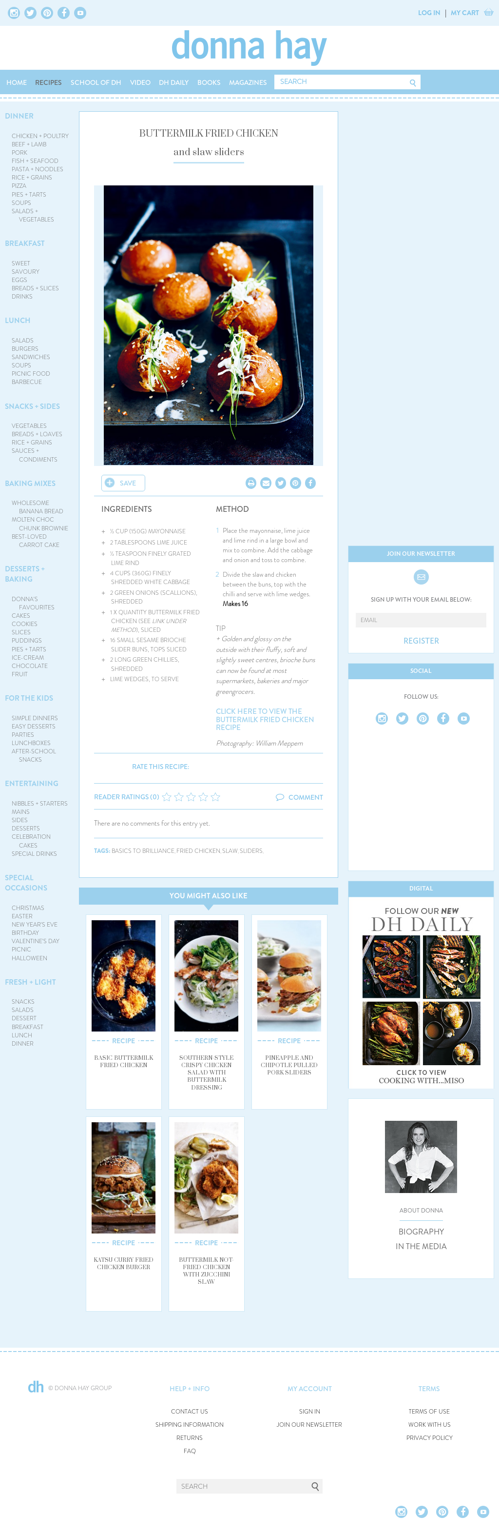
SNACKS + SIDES (32, 406)
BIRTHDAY (25, 933)
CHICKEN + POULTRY (40, 136)
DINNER (19, 116)
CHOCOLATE (30, 666)
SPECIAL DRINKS (34, 854)
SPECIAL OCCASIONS (26, 882)
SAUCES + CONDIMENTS (35, 455)
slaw (230, 851)
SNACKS (23, 1001)
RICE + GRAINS (32, 177)
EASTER (22, 916)
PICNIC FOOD (31, 373)
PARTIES (23, 734)
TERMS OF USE (429, 1412)
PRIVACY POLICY (429, 1438)
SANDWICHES (31, 357)
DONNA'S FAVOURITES (33, 603)
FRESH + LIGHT (30, 982)
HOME (16, 82)
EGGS (19, 280)
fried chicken (198, 851)
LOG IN (429, 13)
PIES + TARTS (29, 194)
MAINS (21, 812)
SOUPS (21, 203)
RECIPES (48, 82)
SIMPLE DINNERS (35, 718)
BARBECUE (27, 382)
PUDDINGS (27, 640)
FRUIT (20, 674)
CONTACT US (189, 1412)
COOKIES (25, 624)
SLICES (21, 632)
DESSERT (24, 1018)
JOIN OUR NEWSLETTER (309, 1425)
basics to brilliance (143, 851)
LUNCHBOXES (31, 743)
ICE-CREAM (28, 657)
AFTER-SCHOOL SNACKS (34, 755)
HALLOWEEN (29, 958)
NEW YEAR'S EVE (35, 924)
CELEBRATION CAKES (31, 841)
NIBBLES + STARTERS (40, 803)
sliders (251, 851)
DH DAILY (174, 82)
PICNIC (21, 949)
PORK (19, 152)
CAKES (21, 615)
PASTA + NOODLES (37, 169)
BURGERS (25, 348)
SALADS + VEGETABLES (33, 215)
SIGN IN (309, 1412)
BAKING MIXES (30, 483)
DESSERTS (26, 828)
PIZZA (19, 186)
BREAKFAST (25, 243)
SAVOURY (25, 271)
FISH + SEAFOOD (35, 161)
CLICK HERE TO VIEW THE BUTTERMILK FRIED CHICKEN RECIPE (265, 720)
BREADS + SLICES (35, 288)
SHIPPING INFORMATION (189, 1425)
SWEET (21, 263)
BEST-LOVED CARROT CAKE (36, 540)
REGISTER (421, 641)
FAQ (190, 1451)
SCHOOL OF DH (96, 82)
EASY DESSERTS (34, 726)
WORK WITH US (429, 1425)
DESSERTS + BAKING (25, 574)
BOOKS (209, 82)
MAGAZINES (248, 82)
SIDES (20, 820)
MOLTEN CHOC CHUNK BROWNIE (40, 523)
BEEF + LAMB (29, 144)
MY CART (465, 13)
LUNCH (18, 320)
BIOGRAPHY (421, 1232)
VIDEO (140, 82)
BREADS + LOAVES (37, 434)
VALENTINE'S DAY (35, 941)
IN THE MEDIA (421, 1246)
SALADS (23, 340)
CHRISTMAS (28, 908)
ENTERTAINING (31, 783)
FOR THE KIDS (29, 698)
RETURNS (189, 1438)
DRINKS (22, 296)
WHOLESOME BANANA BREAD (38, 507)
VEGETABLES (29, 426)
